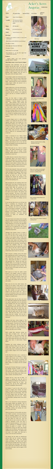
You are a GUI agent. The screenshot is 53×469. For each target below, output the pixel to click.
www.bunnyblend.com (17, 29)
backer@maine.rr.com (17, 32)
